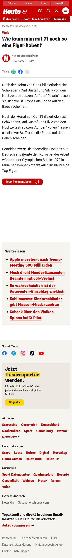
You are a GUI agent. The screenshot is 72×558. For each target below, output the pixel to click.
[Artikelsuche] (48, 10)
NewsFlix (60, 3)
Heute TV (52, 459)
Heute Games (12, 459)
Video (6, 487)
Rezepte (63, 475)
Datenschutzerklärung (16, 545)
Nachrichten (41, 19)
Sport (26, 19)
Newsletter (10, 437)
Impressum (9, 538)
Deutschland (50, 425)
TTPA (54, 538)
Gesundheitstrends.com (33, 503)
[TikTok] (32, 353)
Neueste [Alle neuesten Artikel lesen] (60, 19)
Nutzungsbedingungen (49, 545)
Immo (28, 3)
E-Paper (12, 3)
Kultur (31, 453)
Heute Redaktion (27, 56)
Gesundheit (10, 481)
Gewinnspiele (43, 475)
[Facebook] (20, 72)
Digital (44, 453)
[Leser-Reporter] (40, 10)
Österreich (11, 19)
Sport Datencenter (16, 475)
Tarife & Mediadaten (33, 538)
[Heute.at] (12, 11)
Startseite (7, 26)
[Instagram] (23, 353)
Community (44, 431)
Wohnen (28, 481)
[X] (13, 353)
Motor (42, 481)
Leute (18, 453)
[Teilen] (27, 72)
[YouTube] (41, 353)
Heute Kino (34, 459)
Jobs (43, 3)
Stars (6, 453)
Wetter (62, 431)
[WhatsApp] (13, 72)
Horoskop (60, 453)
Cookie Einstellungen (15, 551)
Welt (33, 26)
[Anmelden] (56, 10)
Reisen (55, 481)
